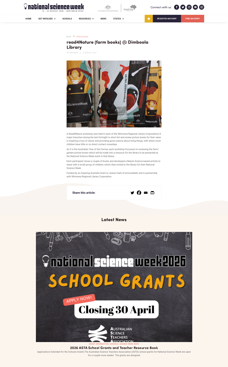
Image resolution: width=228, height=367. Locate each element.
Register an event (167, 18)
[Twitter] (132, 193)
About (27, 348)
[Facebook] (139, 193)
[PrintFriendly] (152, 193)
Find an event (192, 18)
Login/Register (86, 348)
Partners (45, 348)
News (103, 19)
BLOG (69, 37)
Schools (67, 19)
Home (28, 19)
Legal (56, 358)
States (117, 19)
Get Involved (45, 19)
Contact (64, 348)
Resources (85, 19)
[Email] (146, 193)
